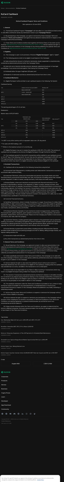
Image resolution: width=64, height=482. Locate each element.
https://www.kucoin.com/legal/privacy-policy (19, 249)
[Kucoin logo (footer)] (6, 372)
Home (2, 8)
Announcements (10, 8)
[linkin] (23, 413)
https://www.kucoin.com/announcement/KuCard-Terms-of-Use (25, 44)
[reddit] (18, 413)
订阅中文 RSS (48, 363)
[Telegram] (6, 413)
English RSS (16, 363)
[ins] (27, 413)
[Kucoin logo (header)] (5, 3)
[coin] (35, 413)
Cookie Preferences (5, 421)
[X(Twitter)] (2, 413)
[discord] (14, 413)
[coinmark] (31, 413)
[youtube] (10, 413)
